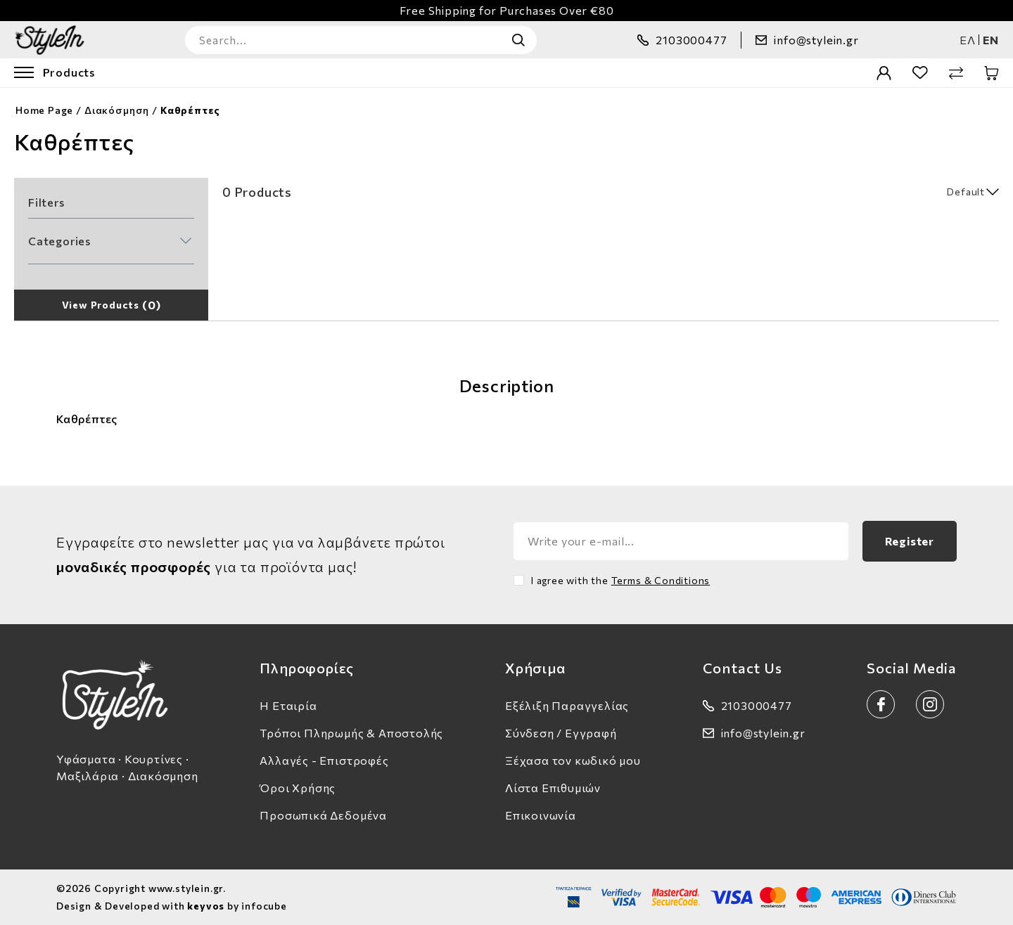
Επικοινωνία (540, 815)
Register (909, 541)
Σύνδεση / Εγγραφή (561, 732)
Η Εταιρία (288, 705)
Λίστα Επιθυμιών (553, 787)
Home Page (44, 110)
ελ (968, 39)
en (991, 39)
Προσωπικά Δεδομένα (323, 815)
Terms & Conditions (661, 580)
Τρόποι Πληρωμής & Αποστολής (351, 732)
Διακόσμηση (116, 110)
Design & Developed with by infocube (171, 906)
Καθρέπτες (190, 110)
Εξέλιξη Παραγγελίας (567, 705)
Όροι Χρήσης (298, 787)
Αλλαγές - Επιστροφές (324, 760)
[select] (929, 191)
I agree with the (620, 580)
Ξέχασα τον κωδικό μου (573, 760)
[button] (109, 241)
